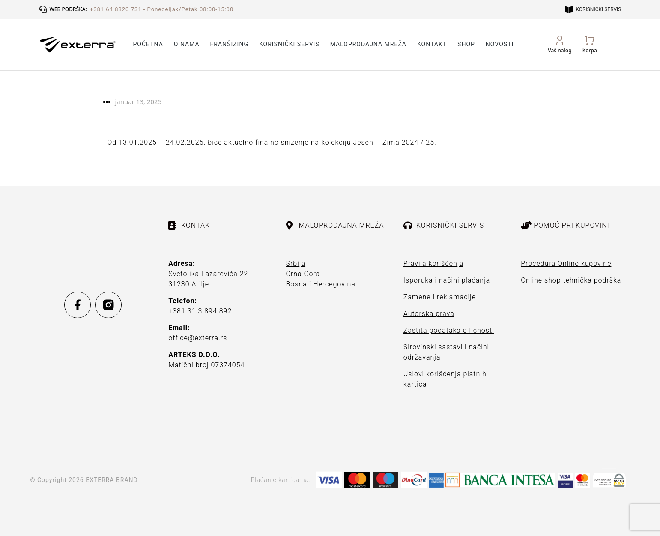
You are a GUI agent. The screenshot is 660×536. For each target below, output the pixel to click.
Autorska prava (428, 314)
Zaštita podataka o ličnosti (448, 330)
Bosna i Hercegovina (320, 284)
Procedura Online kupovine (566, 263)
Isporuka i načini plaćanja (446, 280)
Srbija (296, 263)
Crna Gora (303, 274)
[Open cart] (589, 44)
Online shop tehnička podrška (571, 280)
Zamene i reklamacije (439, 297)
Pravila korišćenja (433, 263)
